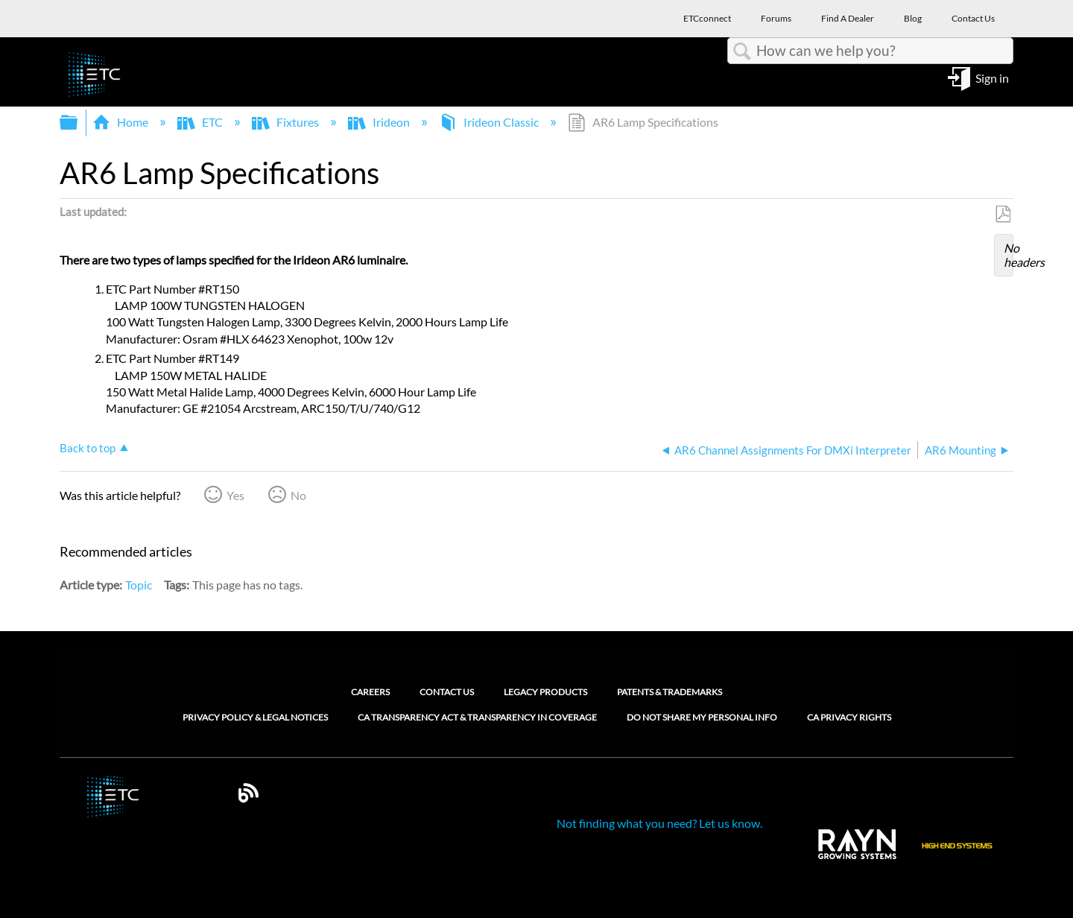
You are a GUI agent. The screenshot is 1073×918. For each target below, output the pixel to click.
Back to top (87, 448)
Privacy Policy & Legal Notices (255, 717)
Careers (370, 691)
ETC (201, 122)
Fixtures (286, 122)
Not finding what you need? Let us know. (659, 823)
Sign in (992, 77)
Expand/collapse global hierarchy (78, 122)
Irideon (380, 122)
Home (121, 122)
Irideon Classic (490, 122)
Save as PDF (1002, 215)
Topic (138, 584)
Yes (235, 495)
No (298, 495)
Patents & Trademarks (669, 691)
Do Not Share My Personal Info (702, 717)
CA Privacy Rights (849, 717)
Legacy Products (545, 691)
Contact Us (447, 691)
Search (742, 51)
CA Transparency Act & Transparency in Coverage (477, 717)
